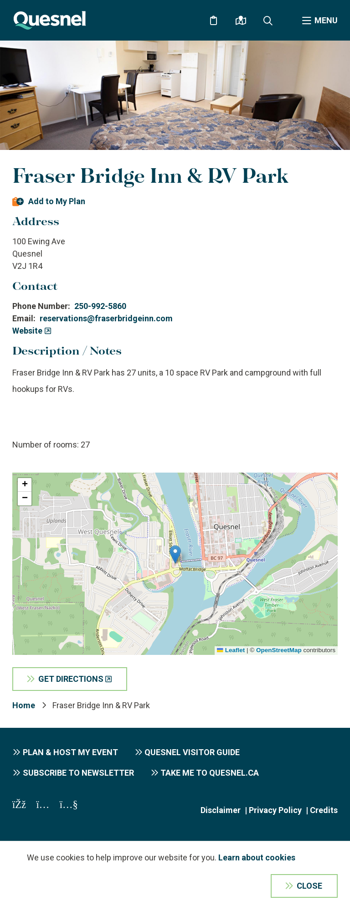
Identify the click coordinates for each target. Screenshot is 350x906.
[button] (175, 554)
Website (27, 330)
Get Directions (70, 679)
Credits (324, 810)
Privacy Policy (275, 810)
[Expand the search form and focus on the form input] (268, 20)
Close (309, 886)
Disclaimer (221, 810)
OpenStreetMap (279, 650)
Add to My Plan (56, 201)
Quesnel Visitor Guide (192, 752)
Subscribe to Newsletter (78, 772)
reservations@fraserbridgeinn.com (106, 318)
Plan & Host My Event (70, 752)
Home (23, 705)
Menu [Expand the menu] (326, 20)
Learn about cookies (256, 857)
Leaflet (231, 650)
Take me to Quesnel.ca (209, 772)
